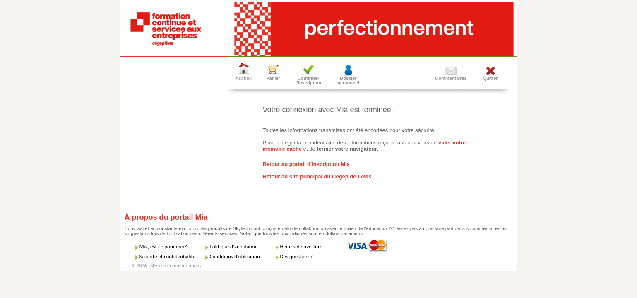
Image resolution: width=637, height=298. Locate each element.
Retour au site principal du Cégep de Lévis (317, 176)
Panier (273, 78)
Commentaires (450, 78)
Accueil (244, 78)
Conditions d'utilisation (235, 256)
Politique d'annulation (234, 246)
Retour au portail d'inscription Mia (306, 164)
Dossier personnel (348, 80)
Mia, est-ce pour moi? (163, 246)
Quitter (490, 78)
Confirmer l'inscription (308, 80)
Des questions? (296, 256)
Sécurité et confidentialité (167, 256)
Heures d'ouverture (301, 246)
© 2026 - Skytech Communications (166, 266)
